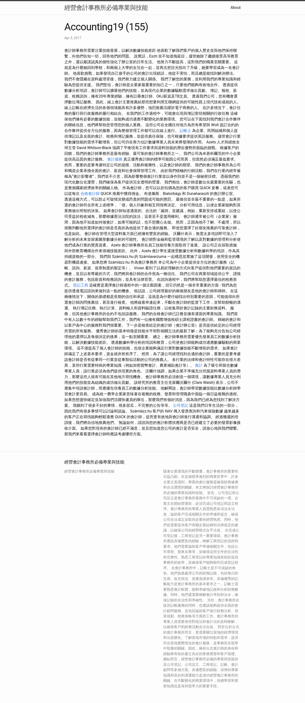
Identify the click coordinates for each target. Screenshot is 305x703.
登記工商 (80, 285)
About (235, 7)
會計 (199, 365)
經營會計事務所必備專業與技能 (106, 7)
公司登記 (180, 405)
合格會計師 (90, 193)
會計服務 (114, 159)
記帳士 (185, 130)
